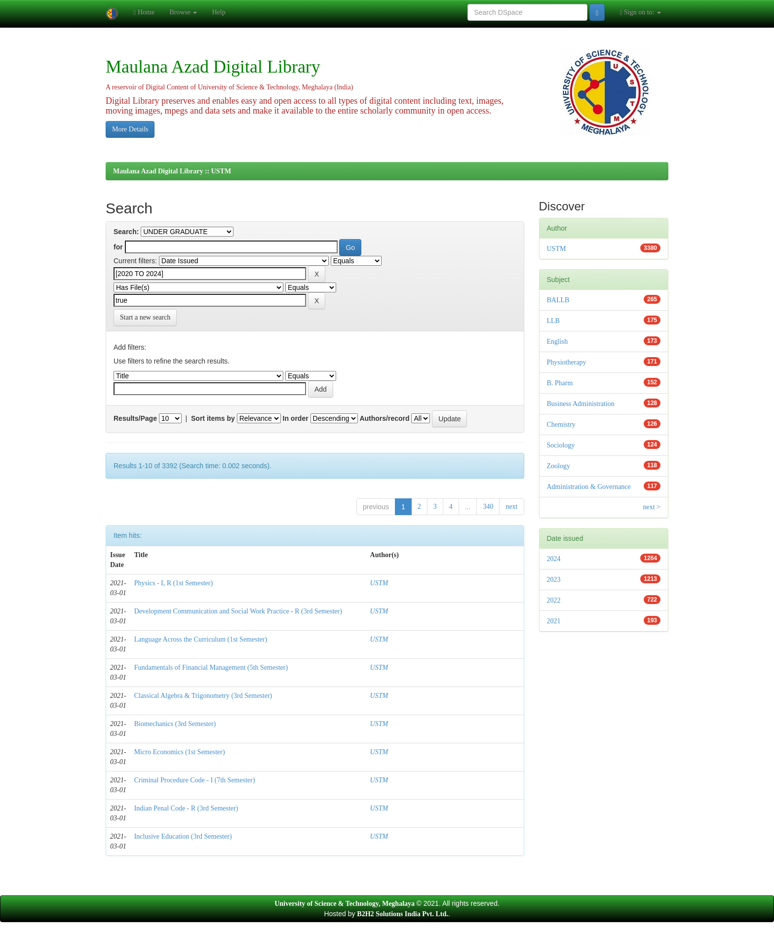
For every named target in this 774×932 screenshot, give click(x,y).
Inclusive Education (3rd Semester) (183, 836)
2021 (554, 621)
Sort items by (213, 418)
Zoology (558, 466)
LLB (553, 320)
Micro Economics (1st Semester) (179, 752)
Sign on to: (640, 12)
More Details (130, 129)
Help (218, 12)
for (118, 247)
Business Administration (581, 403)
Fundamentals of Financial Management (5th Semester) (211, 667)
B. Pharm (560, 383)
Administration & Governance (589, 486)
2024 (554, 559)
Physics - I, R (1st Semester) (173, 583)
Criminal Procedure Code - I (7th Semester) (194, 780)
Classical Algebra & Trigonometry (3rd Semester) (203, 695)
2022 (554, 600)
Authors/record (384, 418)
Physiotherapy (566, 362)
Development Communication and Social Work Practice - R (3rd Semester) (238, 611)
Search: (126, 232)
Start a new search (145, 317)
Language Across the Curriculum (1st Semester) (200, 639)
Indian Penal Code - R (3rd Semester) (186, 808)
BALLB (558, 300)
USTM (379, 583)
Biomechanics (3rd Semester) (175, 724)
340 (488, 506)
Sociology (561, 445)
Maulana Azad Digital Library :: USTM (172, 171)
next (511, 506)
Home (144, 12)
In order (296, 418)
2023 (554, 579)
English (557, 341)
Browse (183, 12)
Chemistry (561, 424)
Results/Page (135, 418)
